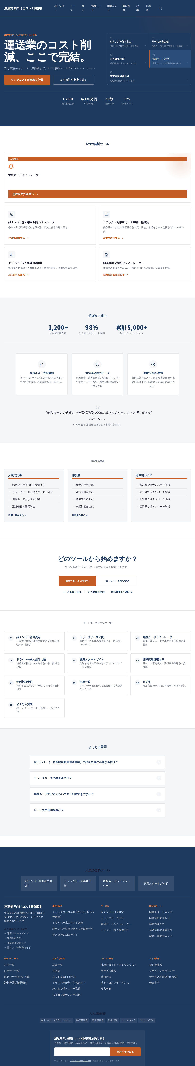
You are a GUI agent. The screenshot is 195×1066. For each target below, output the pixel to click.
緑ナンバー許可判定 (112, 912)
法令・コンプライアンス (115, 982)
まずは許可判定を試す (73, 80)
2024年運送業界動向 (15, 982)
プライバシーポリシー (162, 970)
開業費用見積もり (15, 943)
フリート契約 (147, 1020)
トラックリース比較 (112, 918)
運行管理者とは (85, 492)
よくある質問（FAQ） (64, 976)
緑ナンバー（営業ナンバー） (56, 1020)
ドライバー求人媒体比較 (115, 930)
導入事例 (106, 988)
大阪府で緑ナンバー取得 (66, 994)
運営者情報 (155, 964)
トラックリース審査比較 (77, 883)
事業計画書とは (85, 506)
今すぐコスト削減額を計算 (27, 80)
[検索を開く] (160, 8)
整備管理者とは (85, 499)
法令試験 (112, 1020)
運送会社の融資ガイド (65, 934)
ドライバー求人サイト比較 (67, 922)
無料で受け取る (125, 1051)
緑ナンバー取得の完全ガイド (28, 484)
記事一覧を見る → (17, 515)
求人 (83, 8)
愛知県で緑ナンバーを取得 (154, 499)
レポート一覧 (11, 970)
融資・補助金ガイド (160, 936)
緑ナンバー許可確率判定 (38, 883)
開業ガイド (112, 8)
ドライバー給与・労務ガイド (69, 982)
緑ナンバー (59, 8)
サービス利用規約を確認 (163, 976)
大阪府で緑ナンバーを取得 (154, 492)
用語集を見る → (80, 515)
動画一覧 (9, 964)
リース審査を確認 (71, 592)
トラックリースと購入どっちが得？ (32, 492)
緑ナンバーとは (85, 484)
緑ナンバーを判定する (117, 581)
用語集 (148, 8)
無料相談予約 (12, 938)
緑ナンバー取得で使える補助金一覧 (72, 928)
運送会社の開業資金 (23, 506)
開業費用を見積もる (122, 592)
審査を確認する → (113, 238)
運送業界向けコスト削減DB (23, 8)
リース (72, 8)
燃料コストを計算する (77, 581)
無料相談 (126, 8)
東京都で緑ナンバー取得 (66, 988)
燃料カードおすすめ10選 (26, 499)
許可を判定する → (18, 238)
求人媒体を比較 (96, 592)
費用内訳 (106, 976)
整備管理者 (98, 1020)
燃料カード (96, 8)
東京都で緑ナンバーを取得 (154, 484)
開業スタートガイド (156, 883)
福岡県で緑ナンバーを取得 (154, 506)
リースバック (128, 1020)
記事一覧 (57, 964)
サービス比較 (108, 970)
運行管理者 (82, 1020)
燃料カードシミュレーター (116, 883)
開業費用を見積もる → (115, 275)
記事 (137, 8)
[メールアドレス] (82, 1051)
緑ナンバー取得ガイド (17, 948)
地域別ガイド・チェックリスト (119, 964)
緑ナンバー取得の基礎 (17, 976)
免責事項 (154, 982)
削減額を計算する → (25, 194)
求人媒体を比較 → (18, 275)
